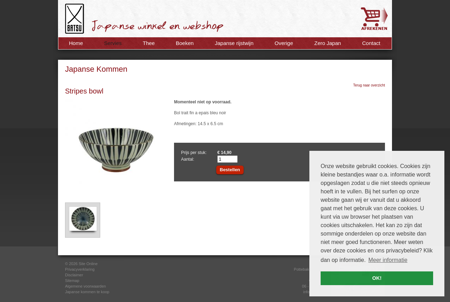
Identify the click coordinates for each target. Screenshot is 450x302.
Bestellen (230, 169)
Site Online (88, 264)
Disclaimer (74, 275)
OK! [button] (376, 278)
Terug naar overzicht (369, 85)
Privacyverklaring (80, 269)
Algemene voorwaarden (85, 286)
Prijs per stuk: (194, 152)
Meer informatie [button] (387, 260)
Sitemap (72, 280)
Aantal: (187, 159)
